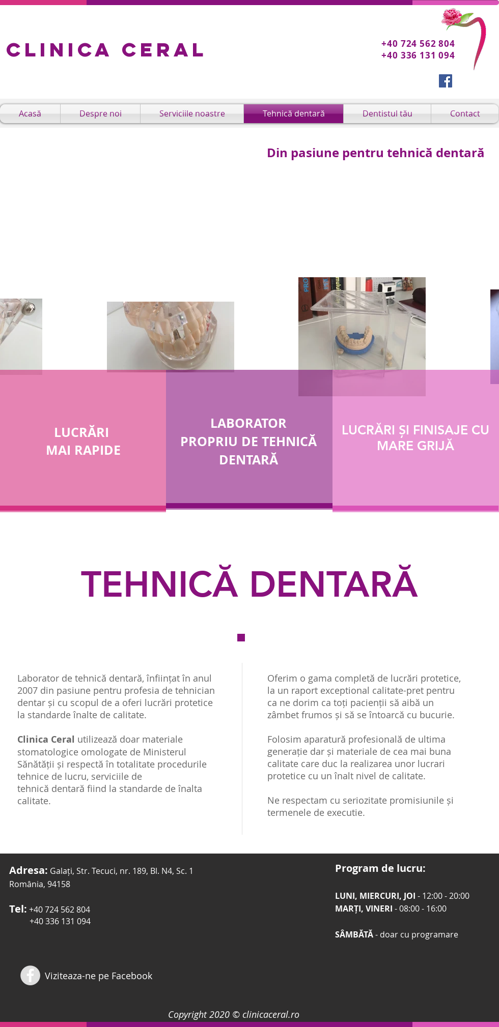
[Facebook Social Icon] (445, 80)
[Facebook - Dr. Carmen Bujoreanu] (30, 975)
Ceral (164, 49)
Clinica (64, 49)
